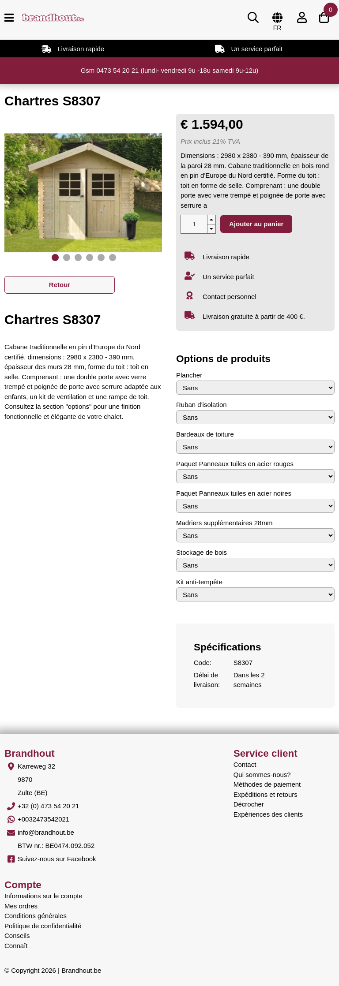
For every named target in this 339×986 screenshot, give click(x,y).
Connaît (16, 945)
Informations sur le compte (43, 896)
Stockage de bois (201, 552)
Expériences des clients (268, 814)
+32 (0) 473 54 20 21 (48, 806)
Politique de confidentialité (42, 926)
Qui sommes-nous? (262, 774)
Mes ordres (21, 906)
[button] (55, 257)
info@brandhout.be (46, 832)
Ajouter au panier (256, 224)
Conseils (17, 935)
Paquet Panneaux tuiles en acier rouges (235, 463)
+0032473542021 (43, 819)
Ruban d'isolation (201, 404)
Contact (245, 764)
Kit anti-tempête (199, 582)
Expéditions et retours (266, 794)
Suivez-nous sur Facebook (57, 859)
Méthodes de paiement (267, 784)
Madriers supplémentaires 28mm (224, 523)
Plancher (189, 375)
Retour (59, 284)
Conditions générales (35, 915)
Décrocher (249, 804)
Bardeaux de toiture (205, 434)
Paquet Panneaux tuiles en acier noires (233, 493)
